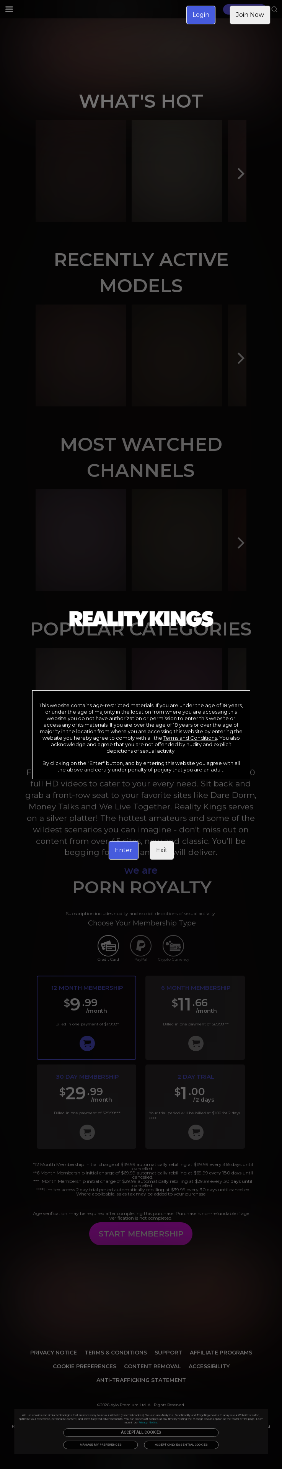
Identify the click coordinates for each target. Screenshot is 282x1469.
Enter (123, 850)
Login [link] (200, 14)
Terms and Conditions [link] (190, 738)
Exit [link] (162, 850)
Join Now (250, 14)
